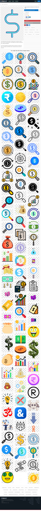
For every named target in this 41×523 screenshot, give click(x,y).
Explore (32, 517)
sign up (39, 1)
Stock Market (5, 494)
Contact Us (38, 515)
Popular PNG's (32, 516)
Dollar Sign (9, 487)
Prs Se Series (37, 34)
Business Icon (33, 27)
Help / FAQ (38, 514)
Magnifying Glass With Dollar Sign (13, 494)
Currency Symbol (35, 494)
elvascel (27, 15)
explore (10, 1)
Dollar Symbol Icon (27, 27)
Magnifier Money (4, 487)
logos (13, 1)
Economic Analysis (21, 494)
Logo (25, 34)
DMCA (39, 516)
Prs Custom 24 (30, 34)
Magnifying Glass (36, 487)
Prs (33, 34)
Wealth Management (28, 494)
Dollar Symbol (18, 487)
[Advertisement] (20, 503)
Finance (22, 487)
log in (35, 1)
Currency (26, 487)
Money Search (31, 487)
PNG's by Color (31, 514)
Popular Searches (31, 515)
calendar (16, 1)
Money (13, 487)
